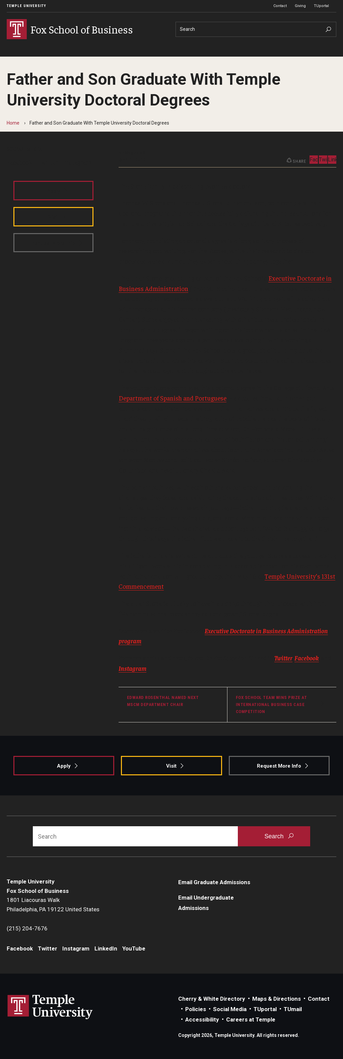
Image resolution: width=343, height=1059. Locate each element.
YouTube (133, 948)
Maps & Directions (276, 998)
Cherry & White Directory (211, 998)
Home (13, 123)
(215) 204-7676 (27, 928)
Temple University (26, 6)
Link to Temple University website (50, 1007)
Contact (280, 6)
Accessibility (202, 1019)
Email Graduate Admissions (214, 882)
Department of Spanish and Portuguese (172, 398)
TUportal (321, 6)
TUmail (293, 1009)
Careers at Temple (250, 1019)
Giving (300, 6)
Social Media (230, 1009)
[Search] (256, 29)
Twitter (47, 162)
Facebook (19, 162)
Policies (195, 1009)
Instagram (77, 162)
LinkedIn (332, 159)
